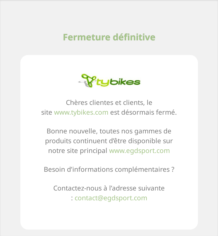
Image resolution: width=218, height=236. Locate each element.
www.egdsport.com (139, 150)
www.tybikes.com (81, 112)
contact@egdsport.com (111, 197)
